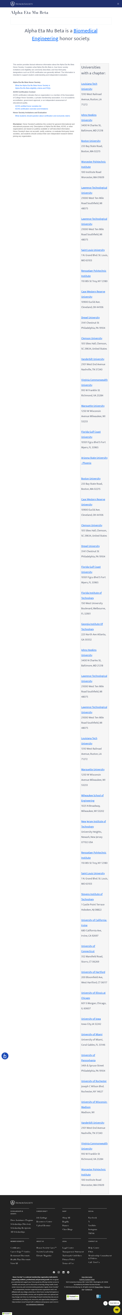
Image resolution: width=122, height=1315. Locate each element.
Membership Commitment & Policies (100, 1257)
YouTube (92, 1225)
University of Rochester (94, 1081)
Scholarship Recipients (20, 1228)
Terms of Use (68, 1263)
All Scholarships (17, 1232)
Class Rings (67, 1229)
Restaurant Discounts (20, 1255)
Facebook (92, 1218)
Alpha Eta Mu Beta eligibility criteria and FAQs (32, 88)
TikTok (91, 1233)
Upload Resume (43, 1225)
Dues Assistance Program (21, 1220)
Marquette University (92, 406)
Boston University (90, 141)
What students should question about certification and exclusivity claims (42, 116)
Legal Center (68, 1248)
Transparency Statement (73, 1251)
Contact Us (88, 1289)
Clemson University (91, 338)
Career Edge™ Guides (20, 1251)
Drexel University (90, 317)
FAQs (90, 1251)
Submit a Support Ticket (87, 1279)
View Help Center (87, 1277)
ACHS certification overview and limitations (31, 109)
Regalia (65, 1221)
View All (14, 1263)
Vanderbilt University (92, 359)
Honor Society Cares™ (46, 1248)
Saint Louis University (93, 250)
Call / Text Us (94, 1262)
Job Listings (41, 1218)
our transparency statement (35, 1304)
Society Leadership (44, 1251)
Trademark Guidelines (72, 1255)
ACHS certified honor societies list (28, 106)
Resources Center (44, 1221)
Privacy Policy (68, 1259)
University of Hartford (93, 972)
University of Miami (91, 1034)
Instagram (92, 1229)
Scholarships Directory (20, 1224)
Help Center (93, 1248)
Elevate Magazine (44, 1255)
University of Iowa (91, 1019)
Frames (65, 1225)
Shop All (66, 1218)
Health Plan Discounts (20, 1259)
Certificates (15, 1248)
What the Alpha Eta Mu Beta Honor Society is (32, 85)
